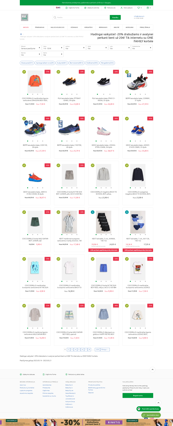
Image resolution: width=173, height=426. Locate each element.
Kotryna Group (70, 401)
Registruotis (138, 395)
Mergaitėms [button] (88, 27)
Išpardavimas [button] (39, 27)
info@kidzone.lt (139, 16)
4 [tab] (42, 94)
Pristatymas (46, 388)
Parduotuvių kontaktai (27, 388)
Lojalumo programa (26, 390)
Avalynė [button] (116, 27)
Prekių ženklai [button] (145, 27)
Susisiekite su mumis (49, 396)
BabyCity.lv (69, 388)
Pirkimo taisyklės (48, 393)
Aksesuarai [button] (129, 27)
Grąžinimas (46, 390)
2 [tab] (32, 94)
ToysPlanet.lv (69, 396)
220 (97, 349)
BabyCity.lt (69, 385)
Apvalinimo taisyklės (26, 393)
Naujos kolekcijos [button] (57, 27)
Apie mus (23, 385)
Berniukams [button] (103, 27)
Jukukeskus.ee (70, 399)
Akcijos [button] (26, 27)
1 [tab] (27, 94)
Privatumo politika (94, 385)
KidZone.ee (69, 407)
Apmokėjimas (47, 385)
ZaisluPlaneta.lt (70, 393)
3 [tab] (37, 94)
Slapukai (91, 392)
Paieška (115, 17)
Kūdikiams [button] (74, 27)
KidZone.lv (68, 404)
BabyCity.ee (69, 390)
